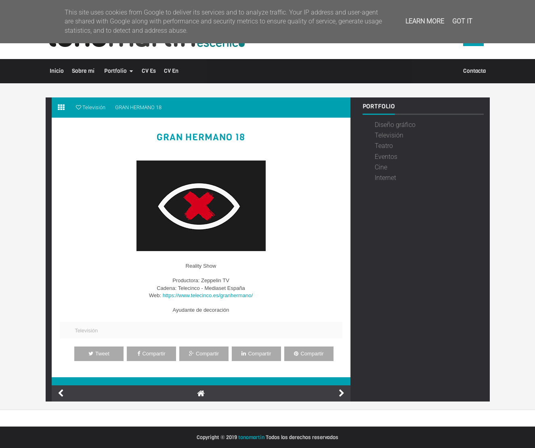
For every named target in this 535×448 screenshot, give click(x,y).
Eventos (386, 157)
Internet (385, 178)
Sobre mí (83, 71)
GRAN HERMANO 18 (201, 137)
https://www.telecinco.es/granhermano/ (208, 295)
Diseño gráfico (395, 125)
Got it (462, 21)
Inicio (57, 71)
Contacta (474, 71)
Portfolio (115, 71)
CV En (171, 71)
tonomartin (251, 437)
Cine (381, 167)
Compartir (151, 354)
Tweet (98, 354)
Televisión (86, 331)
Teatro (384, 146)
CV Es (149, 71)
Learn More (424, 21)
